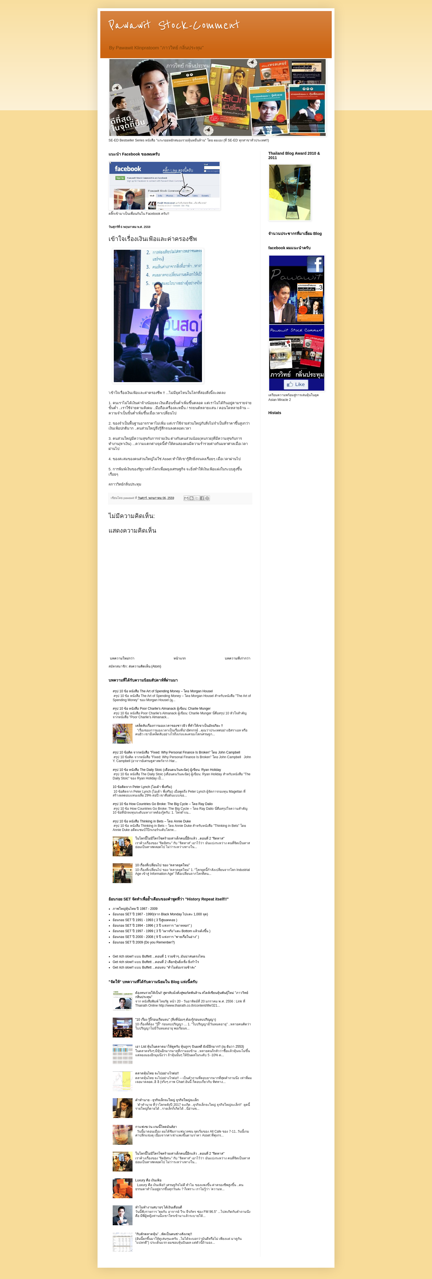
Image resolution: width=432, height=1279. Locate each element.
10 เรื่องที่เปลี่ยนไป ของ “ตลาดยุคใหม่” (162, 865)
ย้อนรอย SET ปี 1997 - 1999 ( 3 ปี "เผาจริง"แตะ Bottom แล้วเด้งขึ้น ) (161, 931)
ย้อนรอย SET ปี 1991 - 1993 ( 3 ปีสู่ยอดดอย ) (145, 920)
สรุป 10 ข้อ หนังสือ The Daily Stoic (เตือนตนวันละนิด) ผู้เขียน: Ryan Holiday (167, 770)
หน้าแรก (180, 658)
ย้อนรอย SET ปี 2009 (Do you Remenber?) (144, 942)
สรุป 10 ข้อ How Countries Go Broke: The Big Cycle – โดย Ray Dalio (163, 804)
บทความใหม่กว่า (122, 658)
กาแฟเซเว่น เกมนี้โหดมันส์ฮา (156, 1127)
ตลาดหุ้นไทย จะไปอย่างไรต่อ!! (157, 1073)
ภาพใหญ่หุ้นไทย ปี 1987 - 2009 (135, 909)
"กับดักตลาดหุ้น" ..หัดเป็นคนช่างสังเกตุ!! (163, 1234)
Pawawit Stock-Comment (174, 25)
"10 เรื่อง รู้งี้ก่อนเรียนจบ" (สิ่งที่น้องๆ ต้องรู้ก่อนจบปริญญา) (175, 1019)
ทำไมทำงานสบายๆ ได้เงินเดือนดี (158, 1207)
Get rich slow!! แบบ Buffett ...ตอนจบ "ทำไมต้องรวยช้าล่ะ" (154, 967)
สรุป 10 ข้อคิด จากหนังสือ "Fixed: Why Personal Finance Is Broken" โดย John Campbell (176, 752)
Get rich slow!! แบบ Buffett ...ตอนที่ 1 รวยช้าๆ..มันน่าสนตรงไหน (159, 956)
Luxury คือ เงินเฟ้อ (148, 1180)
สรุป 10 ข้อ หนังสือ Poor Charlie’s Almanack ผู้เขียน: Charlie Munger (161, 708)
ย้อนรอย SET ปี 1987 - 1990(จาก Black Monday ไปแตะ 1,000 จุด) (160, 914)
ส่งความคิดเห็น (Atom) (145, 666)
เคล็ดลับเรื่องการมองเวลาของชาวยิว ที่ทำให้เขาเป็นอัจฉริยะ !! (179, 726)
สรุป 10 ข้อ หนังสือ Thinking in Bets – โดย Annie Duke (152, 821)
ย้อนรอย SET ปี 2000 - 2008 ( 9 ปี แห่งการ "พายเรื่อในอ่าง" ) (156, 937)
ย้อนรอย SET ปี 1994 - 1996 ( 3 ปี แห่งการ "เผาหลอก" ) (152, 925)
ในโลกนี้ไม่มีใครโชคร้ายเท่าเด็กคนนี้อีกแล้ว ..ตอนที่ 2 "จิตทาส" (180, 838)
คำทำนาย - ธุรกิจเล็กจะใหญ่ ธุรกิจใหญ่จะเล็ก (167, 1100)
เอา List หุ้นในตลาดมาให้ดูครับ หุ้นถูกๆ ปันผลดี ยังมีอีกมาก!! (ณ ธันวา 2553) (189, 1047)
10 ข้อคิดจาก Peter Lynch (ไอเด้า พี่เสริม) (142, 787)
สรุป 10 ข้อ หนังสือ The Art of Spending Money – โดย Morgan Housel (163, 691)
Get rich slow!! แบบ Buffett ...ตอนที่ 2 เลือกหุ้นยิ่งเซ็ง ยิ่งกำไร (156, 962)
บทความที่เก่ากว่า (237, 658)
